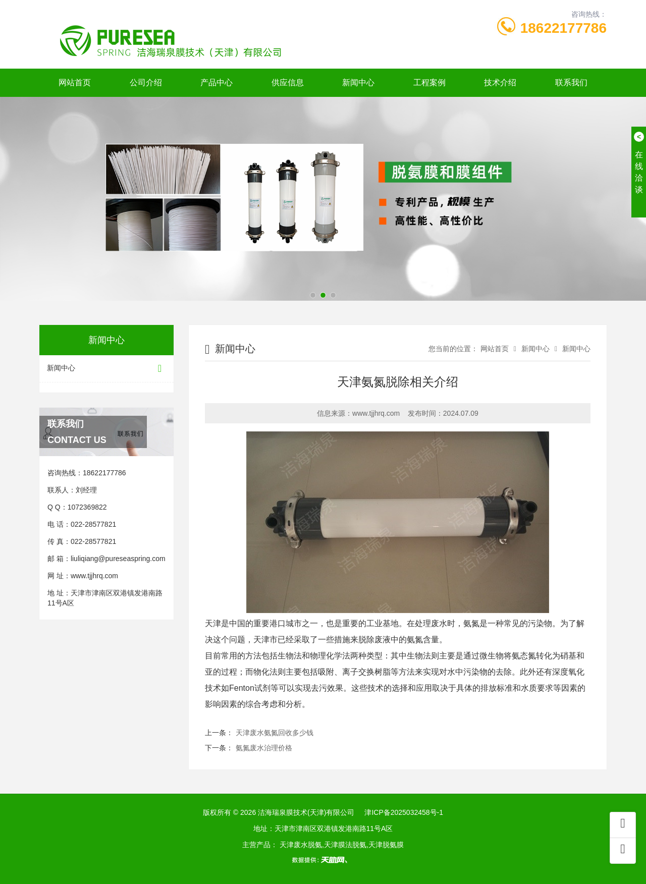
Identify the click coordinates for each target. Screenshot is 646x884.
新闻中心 (358, 82)
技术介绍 (500, 82)
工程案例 (429, 82)
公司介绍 (146, 82)
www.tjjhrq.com (94, 576)
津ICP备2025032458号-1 (403, 812)
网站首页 (75, 82)
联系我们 (571, 82)
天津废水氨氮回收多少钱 (274, 733)
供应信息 (288, 82)
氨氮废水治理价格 (264, 748)
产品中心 (216, 82)
